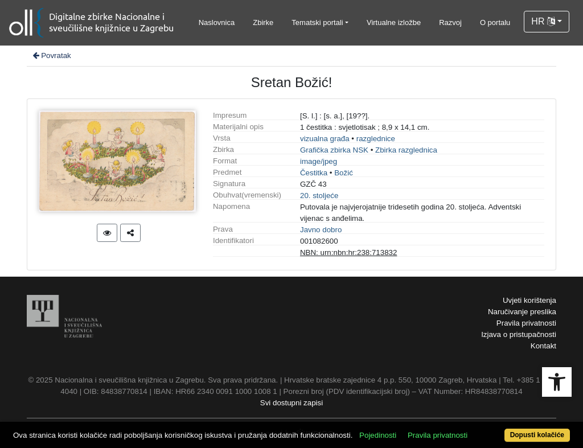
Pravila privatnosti (526, 323)
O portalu (495, 22)
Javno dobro (321, 229)
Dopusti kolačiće (537, 435)
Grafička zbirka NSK (334, 150)
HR (543, 21)
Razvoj (450, 22)
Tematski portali (317, 22)
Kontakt (543, 346)
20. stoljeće (319, 195)
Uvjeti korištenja (529, 300)
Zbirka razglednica (406, 150)
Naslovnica (217, 22)
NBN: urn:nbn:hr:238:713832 (348, 252)
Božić (343, 172)
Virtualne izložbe (394, 22)
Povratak (51, 55)
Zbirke (263, 22)
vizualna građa (325, 138)
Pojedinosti (377, 435)
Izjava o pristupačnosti (518, 334)
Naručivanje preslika (522, 311)
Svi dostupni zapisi (291, 402)
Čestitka (313, 172)
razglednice (375, 138)
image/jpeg (318, 161)
